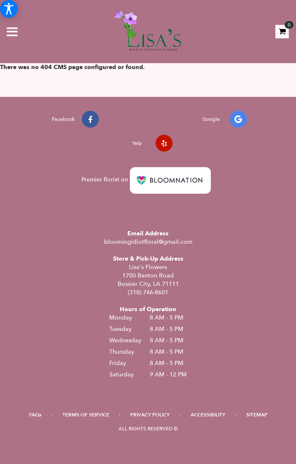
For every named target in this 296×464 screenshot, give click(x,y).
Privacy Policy (150, 414)
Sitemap (256, 414)
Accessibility (208, 414)
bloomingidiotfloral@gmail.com (148, 242)
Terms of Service (85, 414)
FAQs (35, 414)
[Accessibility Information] (9, 9)
